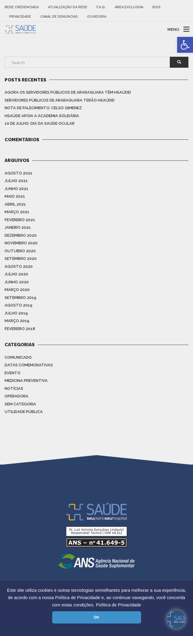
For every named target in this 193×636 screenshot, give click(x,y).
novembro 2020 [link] (21, 243)
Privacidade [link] (20, 17)
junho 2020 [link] (17, 282)
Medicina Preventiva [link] (26, 380)
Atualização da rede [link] (67, 7)
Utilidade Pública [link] (24, 411)
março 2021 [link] (17, 212)
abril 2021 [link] (15, 204)
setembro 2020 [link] (21, 258)
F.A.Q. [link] (101, 7)
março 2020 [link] (17, 289)
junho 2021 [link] (16, 188)
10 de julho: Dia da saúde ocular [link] (40, 123)
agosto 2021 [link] (18, 173)
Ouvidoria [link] (96, 17)
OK (96, 617)
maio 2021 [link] (15, 196)
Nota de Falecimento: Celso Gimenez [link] (43, 108)
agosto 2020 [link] (19, 266)
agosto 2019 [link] (18, 305)
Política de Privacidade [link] (118, 604)
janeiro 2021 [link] (18, 227)
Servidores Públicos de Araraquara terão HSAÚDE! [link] (60, 100)
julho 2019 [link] (16, 313)
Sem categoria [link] (20, 404)
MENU (173, 29)
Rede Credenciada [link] (22, 7)
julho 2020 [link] (16, 274)
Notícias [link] (14, 388)
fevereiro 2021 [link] (20, 219)
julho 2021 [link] (16, 180)
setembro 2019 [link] (20, 297)
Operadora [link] (16, 396)
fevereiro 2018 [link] (20, 328)
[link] (185, 45)
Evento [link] (12, 373)
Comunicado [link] (18, 357)
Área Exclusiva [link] (129, 7)
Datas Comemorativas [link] (29, 365)
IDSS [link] (156, 7)
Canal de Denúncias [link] (59, 17)
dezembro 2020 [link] (21, 235)
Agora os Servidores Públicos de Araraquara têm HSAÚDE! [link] (68, 92)
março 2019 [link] (17, 320)
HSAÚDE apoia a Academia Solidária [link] (42, 115)
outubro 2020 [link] (20, 251)
